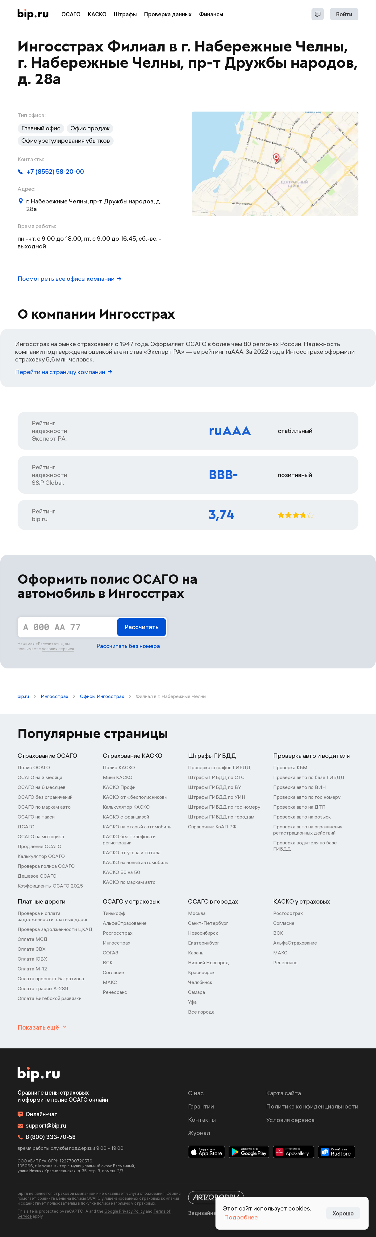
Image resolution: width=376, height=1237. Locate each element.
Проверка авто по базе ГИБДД (309, 777)
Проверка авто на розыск (302, 817)
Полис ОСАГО (34, 767)
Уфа (192, 1002)
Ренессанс (115, 992)
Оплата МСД (33, 939)
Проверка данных (168, 14)
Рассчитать (141, 627)
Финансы (211, 14)
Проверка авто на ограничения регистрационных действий (307, 829)
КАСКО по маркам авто (129, 882)
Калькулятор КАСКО (126, 807)
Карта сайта (283, 1093)
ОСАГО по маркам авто (44, 807)
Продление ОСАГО (39, 846)
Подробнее (241, 1217)
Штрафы (125, 14)
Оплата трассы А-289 (43, 988)
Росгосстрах (117, 933)
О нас (196, 1093)
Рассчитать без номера (128, 646)
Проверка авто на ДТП (299, 807)
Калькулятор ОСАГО (41, 856)
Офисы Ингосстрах (102, 696)
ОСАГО (71, 14)
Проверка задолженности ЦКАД (55, 929)
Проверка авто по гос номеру (306, 797)
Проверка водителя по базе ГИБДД (305, 845)
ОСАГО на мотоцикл (41, 836)
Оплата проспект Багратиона (51, 978)
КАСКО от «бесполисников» (135, 797)
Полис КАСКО (119, 767)
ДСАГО (26, 826)
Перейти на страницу (63, 372)
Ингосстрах (54, 696)
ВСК (108, 962)
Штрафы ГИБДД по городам (221, 817)
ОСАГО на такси (36, 817)
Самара (196, 992)
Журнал (199, 1133)
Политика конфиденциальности (312, 1106)
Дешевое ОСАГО (37, 876)
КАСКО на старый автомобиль (137, 826)
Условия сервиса (290, 1120)
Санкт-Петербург (208, 923)
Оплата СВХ (32, 949)
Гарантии (201, 1106)
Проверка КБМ (290, 767)
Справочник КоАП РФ (212, 826)
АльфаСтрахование (125, 923)
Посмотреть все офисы (69, 278)
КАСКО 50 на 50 (121, 872)
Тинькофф (114, 913)
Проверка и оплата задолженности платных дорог (53, 916)
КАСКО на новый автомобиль (135, 862)
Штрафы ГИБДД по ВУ (214, 787)
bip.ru (23, 696)
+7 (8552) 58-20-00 (51, 171)
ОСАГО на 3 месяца (40, 777)
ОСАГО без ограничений (45, 797)
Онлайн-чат (37, 1114)
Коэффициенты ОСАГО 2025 (50, 886)
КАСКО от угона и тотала (132, 852)
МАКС (110, 982)
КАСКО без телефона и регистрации (129, 839)
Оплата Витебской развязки (49, 998)
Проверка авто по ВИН (299, 787)
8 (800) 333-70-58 (47, 1137)
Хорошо (343, 1213)
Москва (197, 913)
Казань (195, 952)
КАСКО (97, 14)
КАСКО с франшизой (126, 817)
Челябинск (200, 982)
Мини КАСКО (117, 777)
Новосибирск (203, 933)
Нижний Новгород (208, 962)
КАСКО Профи (119, 787)
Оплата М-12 (32, 969)
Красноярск (201, 972)
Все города (201, 1012)
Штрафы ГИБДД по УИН (216, 797)
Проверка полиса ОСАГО (46, 866)
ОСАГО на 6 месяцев (41, 787)
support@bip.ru (42, 1125)
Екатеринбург (203, 943)
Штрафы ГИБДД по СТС (216, 777)
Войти (344, 14)
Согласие (113, 972)
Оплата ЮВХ (32, 959)
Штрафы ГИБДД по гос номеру (224, 807)
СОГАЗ (110, 952)
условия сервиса (58, 648)
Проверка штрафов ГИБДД (219, 767)
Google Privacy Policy (124, 1211)
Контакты (202, 1119)
